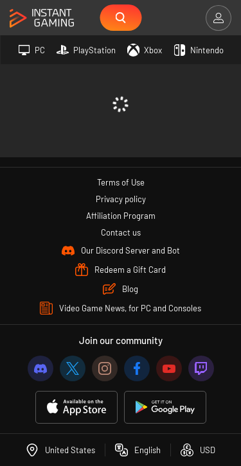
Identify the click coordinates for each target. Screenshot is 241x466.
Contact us (121, 232)
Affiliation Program (121, 216)
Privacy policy (121, 199)
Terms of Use (121, 182)
